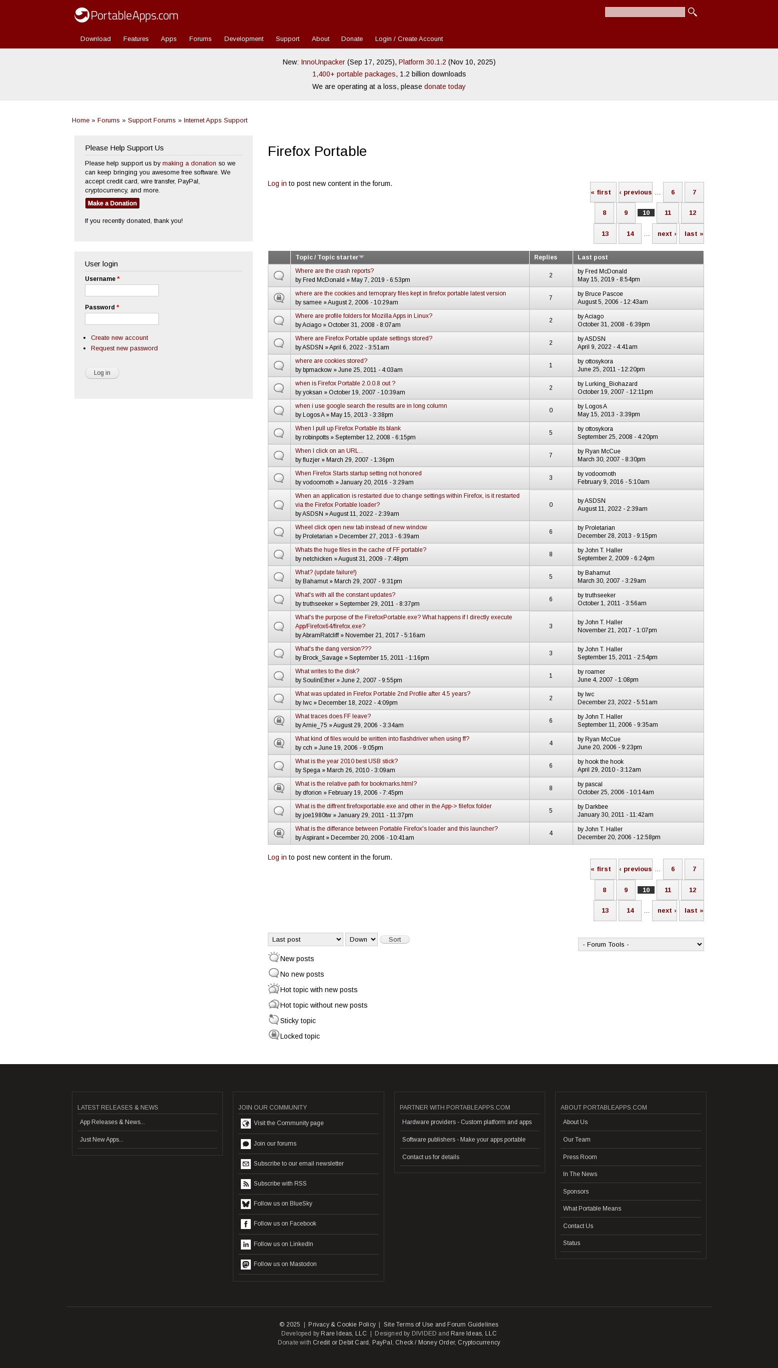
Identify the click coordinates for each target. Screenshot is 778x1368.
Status (571, 1243)
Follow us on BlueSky (276, 1204)
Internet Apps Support (215, 120)
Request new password (124, 348)
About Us (575, 1122)
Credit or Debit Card (341, 1342)
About (320, 38)
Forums (200, 38)
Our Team (577, 1139)
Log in (277, 183)
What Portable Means (592, 1208)
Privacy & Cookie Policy (342, 1324)
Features (136, 38)
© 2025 (289, 1324)
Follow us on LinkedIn (277, 1245)
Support (287, 38)
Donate (352, 38)
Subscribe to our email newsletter (292, 1164)
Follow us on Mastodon (279, 1265)
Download (95, 38)
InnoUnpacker (323, 62)
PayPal (382, 1342)
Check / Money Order (425, 1342)
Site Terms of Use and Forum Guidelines (441, 1324)
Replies (545, 257)
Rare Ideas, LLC (344, 1333)
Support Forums (152, 120)
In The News (580, 1174)
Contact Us (578, 1226)
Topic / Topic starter (330, 257)
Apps (169, 38)
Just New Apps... (101, 1139)
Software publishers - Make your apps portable (464, 1139)
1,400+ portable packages (354, 74)
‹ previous (635, 192)
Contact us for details (430, 1157)
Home (80, 120)
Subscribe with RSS (274, 1184)
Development (243, 38)
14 (630, 233)
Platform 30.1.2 (422, 62)
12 (692, 212)
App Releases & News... (112, 1122)
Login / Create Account (409, 38)
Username (102, 278)
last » (694, 233)
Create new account (119, 337)
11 (668, 212)
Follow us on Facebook (278, 1224)
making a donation (189, 163)
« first (601, 192)
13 (605, 233)
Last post (593, 257)
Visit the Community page (282, 1124)
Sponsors (576, 1191)
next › (667, 233)
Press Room (580, 1157)
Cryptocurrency (479, 1342)
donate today (445, 86)
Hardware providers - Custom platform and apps (467, 1122)
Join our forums (268, 1144)
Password (102, 307)
